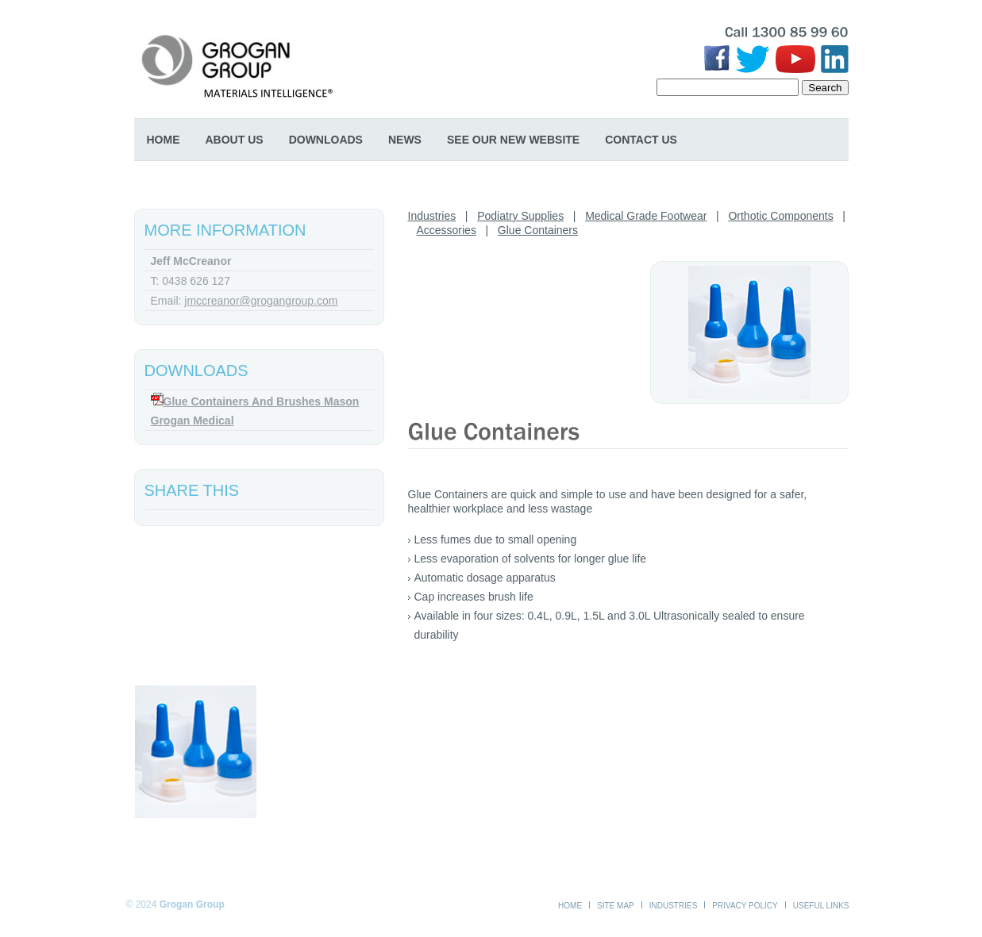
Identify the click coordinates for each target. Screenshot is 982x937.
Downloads (326, 139)
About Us (235, 139)
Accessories (446, 230)
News (405, 139)
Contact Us (641, 139)
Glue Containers (538, 230)
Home (163, 139)
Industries (432, 215)
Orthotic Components (780, 215)
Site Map (615, 905)
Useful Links (821, 905)
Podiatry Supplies (520, 215)
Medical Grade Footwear (646, 215)
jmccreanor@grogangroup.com (260, 300)
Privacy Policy (744, 905)
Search (824, 88)
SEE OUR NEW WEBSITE (513, 139)
